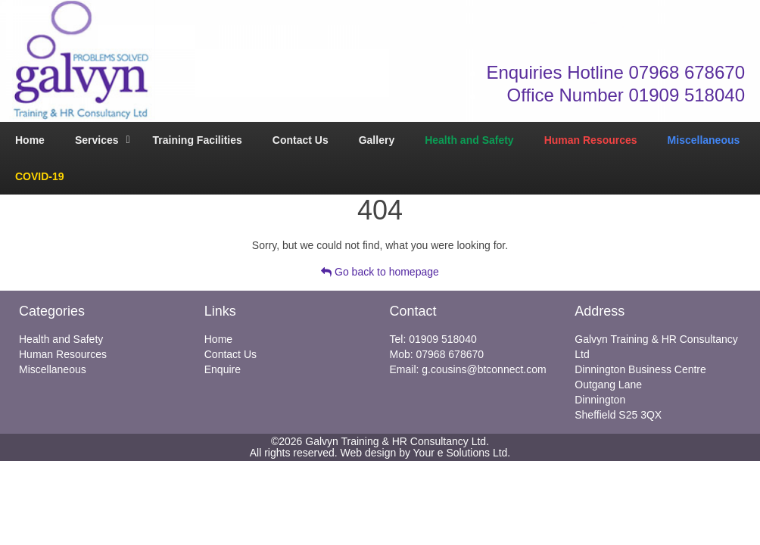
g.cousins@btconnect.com (484, 369)
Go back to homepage (380, 272)
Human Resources (63, 354)
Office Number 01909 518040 (626, 95)
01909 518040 (443, 339)
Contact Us (230, 354)
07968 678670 (450, 354)
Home (218, 339)
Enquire (222, 369)
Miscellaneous (52, 369)
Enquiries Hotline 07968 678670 (615, 72)
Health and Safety (61, 339)
